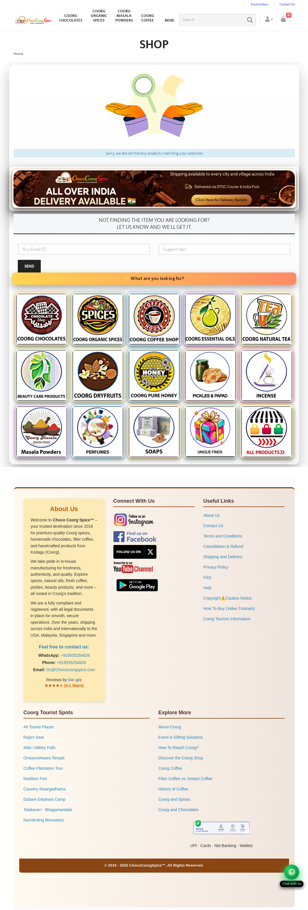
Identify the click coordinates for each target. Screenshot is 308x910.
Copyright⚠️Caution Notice (227, 598)
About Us (211, 515)
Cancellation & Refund (223, 546)
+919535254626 (75, 655)
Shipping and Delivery (222, 556)
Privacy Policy (215, 567)
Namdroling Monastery (44, 820)
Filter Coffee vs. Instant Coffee (185, 778)
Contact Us (287, 4)
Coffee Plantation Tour (43, 768)
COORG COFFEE (147, 18)
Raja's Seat (34, 737)
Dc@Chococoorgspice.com (70, 669)
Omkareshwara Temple (44, 758)
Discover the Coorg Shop (180, 758)
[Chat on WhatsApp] (291, 872)
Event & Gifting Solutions (180, 737)
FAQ (207, 577)
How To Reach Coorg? (178, 747)
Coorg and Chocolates (178, 809)
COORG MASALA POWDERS (124, 15)
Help (207, 587)
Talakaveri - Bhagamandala (48, 809)
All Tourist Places (39, 727)
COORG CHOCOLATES (70, 18)
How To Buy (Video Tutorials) (229, 608)
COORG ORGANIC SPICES (99, 15)
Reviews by (64, 679)
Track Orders (259, 4)
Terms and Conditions (222, 536)
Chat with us (291, 884)
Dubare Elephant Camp (44, 799)
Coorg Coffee (170, 768)
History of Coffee (173, 789)
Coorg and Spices (174, 799)
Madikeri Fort (35, 778)
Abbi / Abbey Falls (40, 747)
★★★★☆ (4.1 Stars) (64, 685)
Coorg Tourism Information (227, 619)
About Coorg (169, 727)
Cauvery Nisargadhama (45, 789)
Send (29, 266)
